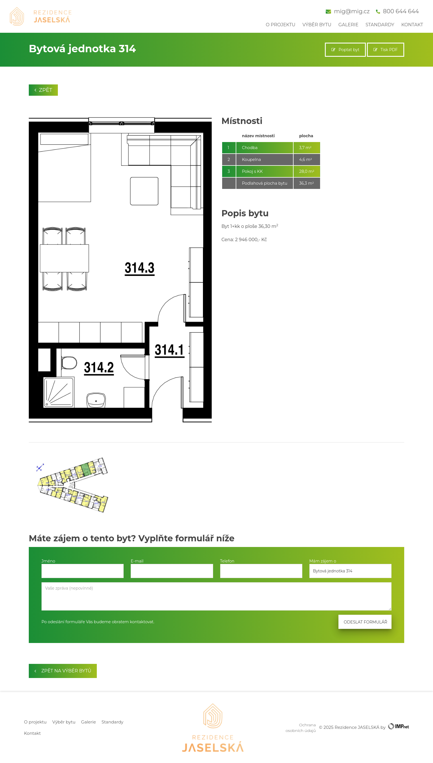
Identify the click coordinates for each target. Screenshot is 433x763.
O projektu (280, 24)
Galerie (348, 24)
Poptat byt (345, 49)
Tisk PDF (385, 49)
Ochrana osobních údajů (301, 727)
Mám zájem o (322, 561)
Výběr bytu (316, 24)
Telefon (227, 561)
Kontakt (412, 24)
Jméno (48, 561)
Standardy (380, 24)
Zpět (43, 90)
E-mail (137, 561)
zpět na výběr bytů (62, 670)
